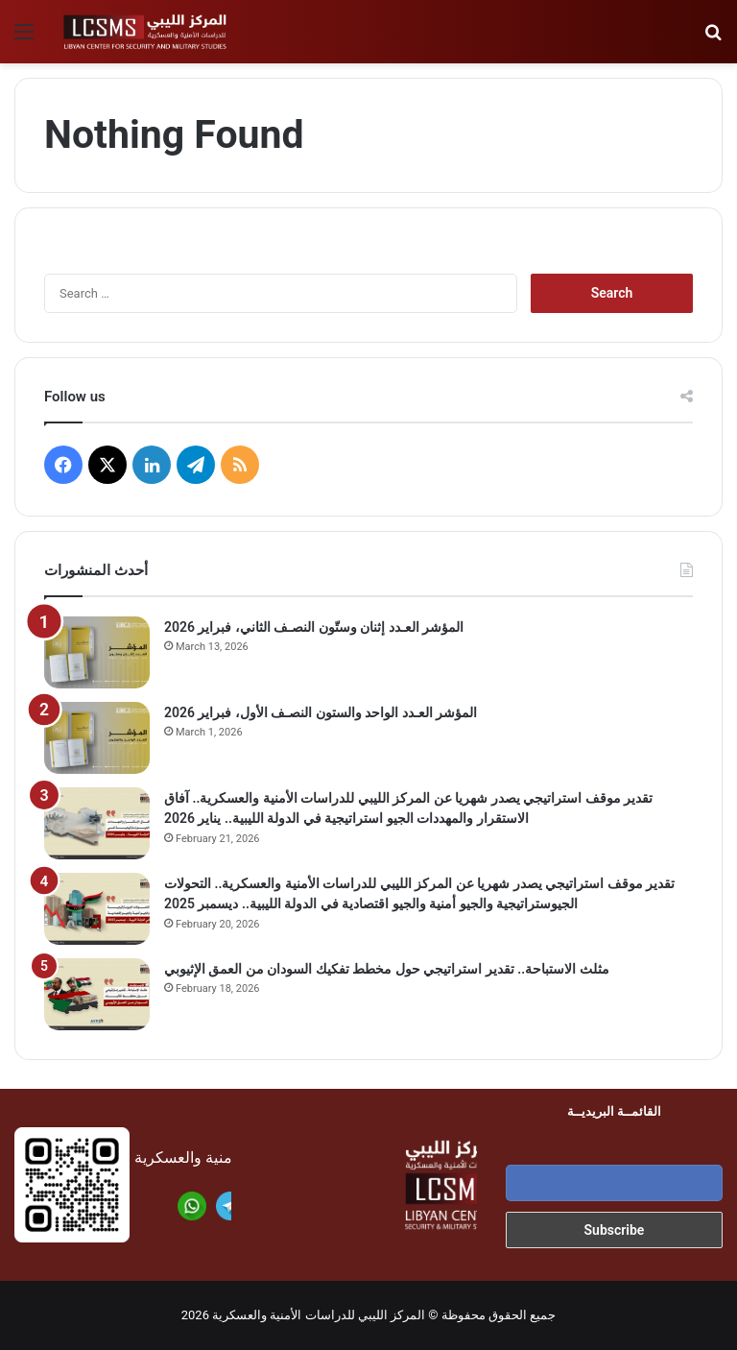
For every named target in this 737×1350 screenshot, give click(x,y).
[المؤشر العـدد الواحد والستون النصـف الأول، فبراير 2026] (97, 738)
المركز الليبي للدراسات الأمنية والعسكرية (318, 1315)
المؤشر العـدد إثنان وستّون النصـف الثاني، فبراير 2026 (314, 627)
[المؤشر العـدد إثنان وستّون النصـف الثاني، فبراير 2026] (97, 652)
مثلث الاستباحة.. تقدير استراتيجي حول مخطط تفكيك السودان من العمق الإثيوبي (386, 968)
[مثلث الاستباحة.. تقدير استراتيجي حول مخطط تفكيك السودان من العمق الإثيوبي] (97, 994)
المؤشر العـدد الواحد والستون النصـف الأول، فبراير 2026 (320, 712)
